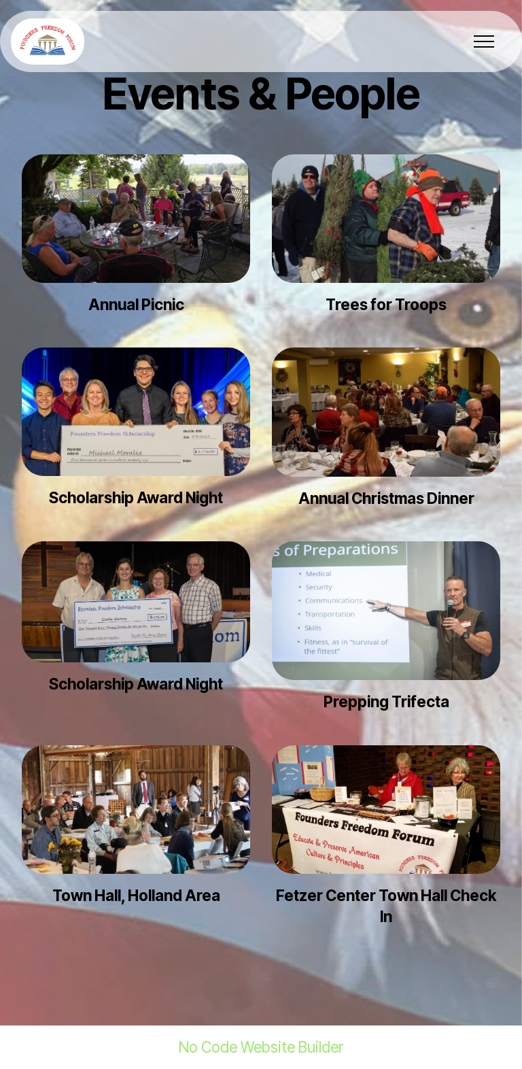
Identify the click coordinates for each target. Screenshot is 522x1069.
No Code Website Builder (261, 1047)
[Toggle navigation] (484, 41)
